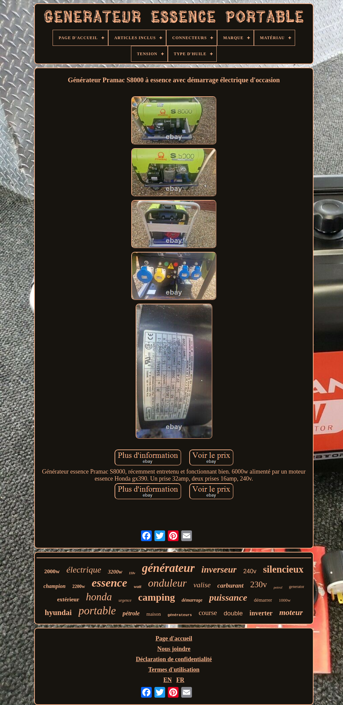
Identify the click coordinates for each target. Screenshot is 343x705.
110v (132, 573)
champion (55, 586)
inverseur (218, 570)
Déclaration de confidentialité (174, 659)
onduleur (167, 583)
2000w (52, 571)
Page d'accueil (173, 638)
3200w (115, 572)
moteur (291, 612)
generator (296, 586)
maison (153, 614)
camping (156, 597)
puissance (228, 597)
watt (137, 586)
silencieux (283, 569)
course (208, 613)
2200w (78, 586)
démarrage (192, 600)
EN (167, 680)
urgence (125, 600)
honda (99, 597)
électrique (83, 570)
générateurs (179, 615)
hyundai (58, 612)
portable (97, 611)
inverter (261, 613)
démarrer (263, 600)
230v (258, 584)
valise (201, 585)
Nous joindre (173, 648)
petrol (278, 587)
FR (180, 680)
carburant (230, 585)
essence (109, 583)
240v (249, 571)
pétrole (131, 613)
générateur (168, 568)
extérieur (68, 599)
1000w (284, 600)
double (233, 613)
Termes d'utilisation (174, 669)
